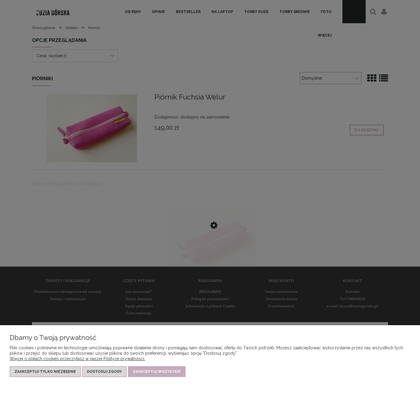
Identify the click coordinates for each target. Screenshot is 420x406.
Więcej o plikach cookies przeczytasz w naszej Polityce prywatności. (77, 358)
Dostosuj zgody (104, 372)
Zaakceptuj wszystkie (157, 372)
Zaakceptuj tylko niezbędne (45, 372)
